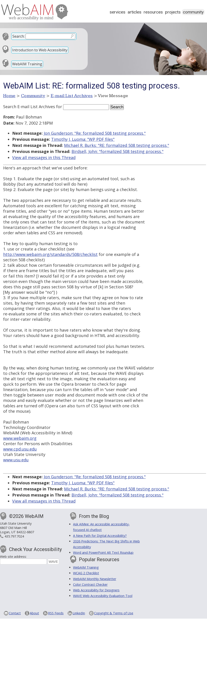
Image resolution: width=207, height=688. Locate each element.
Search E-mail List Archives (29, 106)
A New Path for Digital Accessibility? (100, 535)
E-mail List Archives (72, 95)
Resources (153, 12)
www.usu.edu (16, 459)
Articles (134, 12)
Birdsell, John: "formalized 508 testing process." (117, 151)
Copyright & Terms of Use (113, 613)
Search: (18, 36)
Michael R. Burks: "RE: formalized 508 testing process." (116, 145)
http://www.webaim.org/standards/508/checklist (50, 254)
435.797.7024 (14, 536)
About (34, 613)
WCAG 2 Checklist (86, 573)
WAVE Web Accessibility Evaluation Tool (102, 596)
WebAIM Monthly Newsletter (94, 579)
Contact (15, 613)
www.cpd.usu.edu (20, 449)
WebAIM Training (27, 64)
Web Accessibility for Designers (96, 590)
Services (117, 12)
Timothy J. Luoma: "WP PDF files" (83, 139)
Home (9, 95)
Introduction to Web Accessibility (39, 50)
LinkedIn (79, 613)
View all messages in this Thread (44, 157)
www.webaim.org (20, 438)
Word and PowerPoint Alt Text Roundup (103, 552)
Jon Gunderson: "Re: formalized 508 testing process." (95, 133)
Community (193, 12)
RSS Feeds (56, 613)
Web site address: (13, 556)
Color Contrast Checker (90, 584)
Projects (173, 12)
